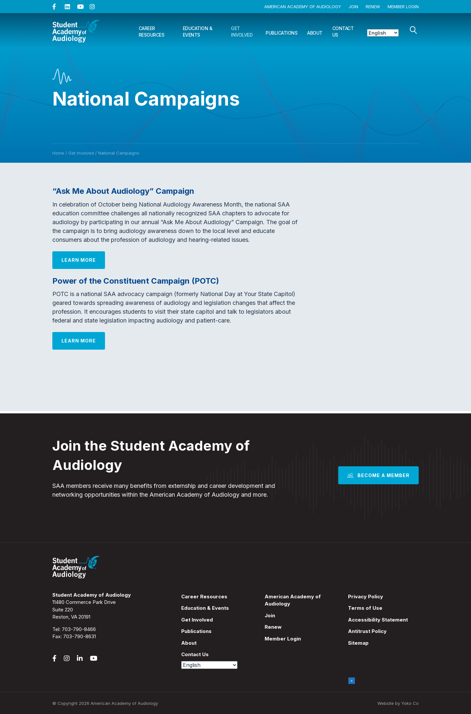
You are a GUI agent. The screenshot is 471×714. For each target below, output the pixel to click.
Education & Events (198, 31)
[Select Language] (383, 33)
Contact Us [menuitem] (195, 654)
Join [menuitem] (270, 615)
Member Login (403, 6)
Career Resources (152, 31)
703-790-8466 (79, 629)
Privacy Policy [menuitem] (365, 596)
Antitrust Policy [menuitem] (367, 631)
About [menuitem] (189, 643)
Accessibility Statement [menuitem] (378, 620)
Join (353, 6)
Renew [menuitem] (273, 627)
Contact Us (343, 31)
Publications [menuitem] (196, 631)
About (315, 33)
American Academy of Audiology (302, 6)
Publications (281, 33)
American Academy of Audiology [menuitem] (293, 600)
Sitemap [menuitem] (358, 643)
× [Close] (351, 680)
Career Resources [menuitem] (204, 596)
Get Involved (242, 31)
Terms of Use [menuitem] (365, 608)
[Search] (413, 30)
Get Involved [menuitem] (197, 620)
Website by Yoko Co (398, 703)
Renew (373, 6)
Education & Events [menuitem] (205, 608)
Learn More (78, 260)
